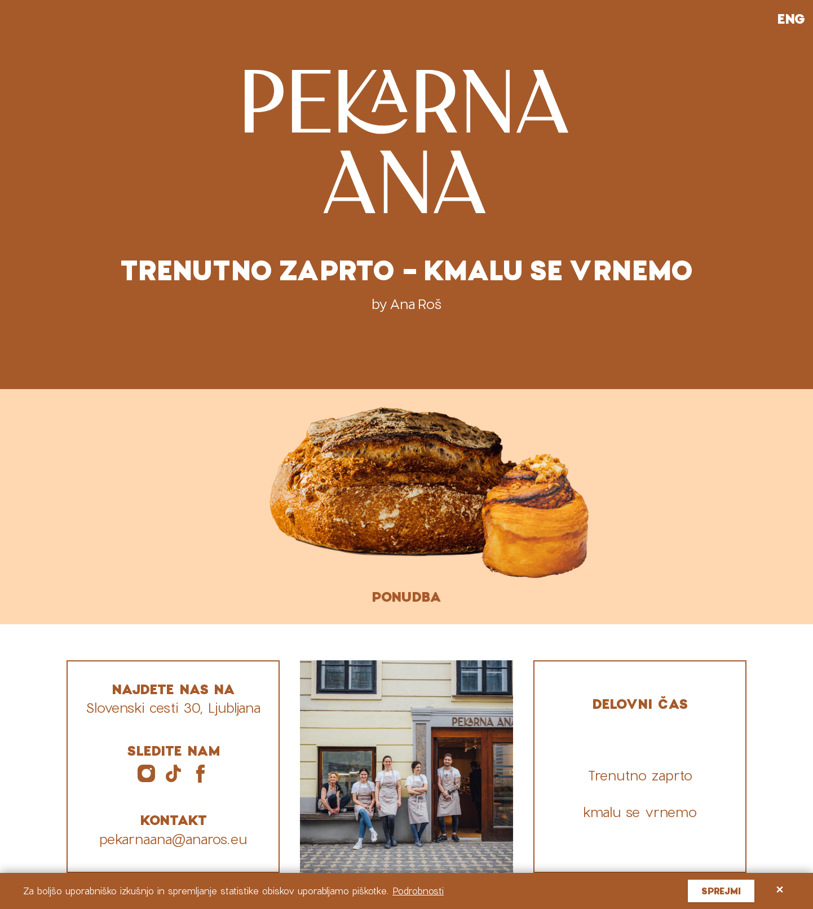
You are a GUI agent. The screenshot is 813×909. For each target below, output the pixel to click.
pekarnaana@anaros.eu (173, 839)
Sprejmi (721, 890)
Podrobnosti (418, 890)
